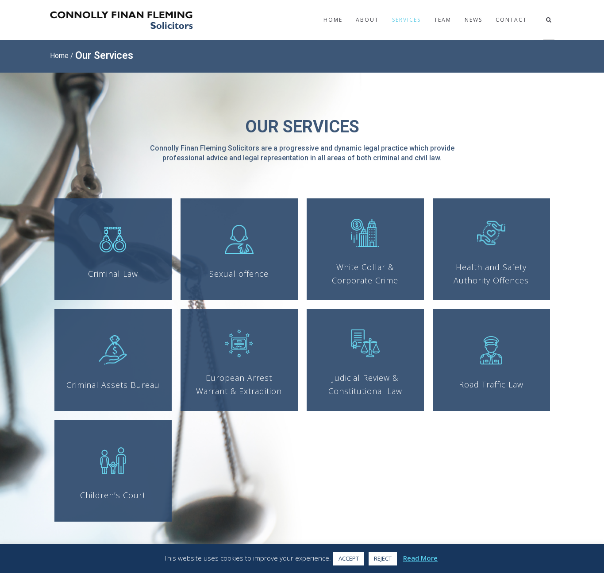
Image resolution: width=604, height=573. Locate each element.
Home (332, 19)
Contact (511, 19)
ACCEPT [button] (349, 558)
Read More (420, 558)
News (473, 19)
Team (442, 19)
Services (406, 19)
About (367, 19)
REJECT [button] (383, 558)
